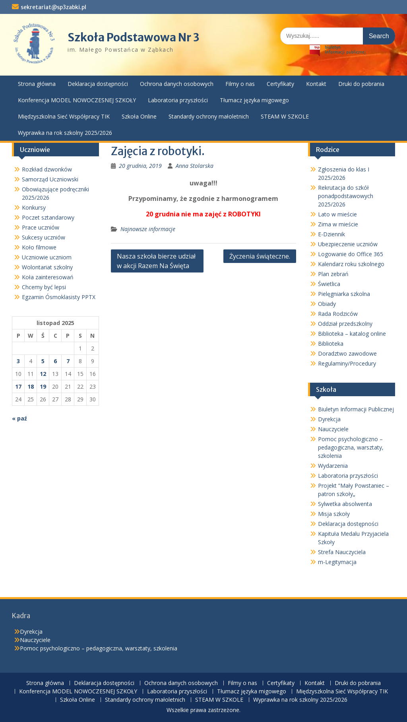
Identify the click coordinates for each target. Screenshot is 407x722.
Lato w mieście (337, 214)
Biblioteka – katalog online (352, 333)
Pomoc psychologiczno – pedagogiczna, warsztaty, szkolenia (351, 447)
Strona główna (37, 84)
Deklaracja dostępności (98, 84)
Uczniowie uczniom (47, 257)
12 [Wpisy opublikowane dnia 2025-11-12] (43, 374)
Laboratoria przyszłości (178, 100)
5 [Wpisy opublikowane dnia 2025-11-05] (43, 361)
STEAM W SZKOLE (285, 116)
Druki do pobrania (361, 84)
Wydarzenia (333, 465)
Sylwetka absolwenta (345, 504)
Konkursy (34, 207)
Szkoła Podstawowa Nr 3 (134, 37)
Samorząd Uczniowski (50, 179)
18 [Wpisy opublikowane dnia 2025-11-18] (30, 386)
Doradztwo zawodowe (347, 353)
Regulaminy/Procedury (347, 363)
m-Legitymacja (337, 562)
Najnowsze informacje (147, 229)
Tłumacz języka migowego (254, 100)
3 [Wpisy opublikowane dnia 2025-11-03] (18, 361)
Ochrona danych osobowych (176, 84)
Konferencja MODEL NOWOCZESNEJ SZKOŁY (77, 100)
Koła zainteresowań (48, 277)
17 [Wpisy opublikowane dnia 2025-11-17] (18, 386)
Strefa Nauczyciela (342, 552)
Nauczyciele (333, 429)
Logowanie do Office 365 (350, 254)
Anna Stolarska (194, 165)
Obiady (327, 303)
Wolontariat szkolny (47, 267)
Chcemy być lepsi (44, 287)
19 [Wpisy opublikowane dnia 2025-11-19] (43, 386)
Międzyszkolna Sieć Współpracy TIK (64, 116)
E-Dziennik (331, 234)
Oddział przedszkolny (345, 323)
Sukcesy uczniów (43, 237)
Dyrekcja (329, 419)
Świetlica (329, 284)
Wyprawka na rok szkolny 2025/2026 (65, 132)
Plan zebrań (333, 274)
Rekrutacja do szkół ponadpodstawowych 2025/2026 (345, 196)
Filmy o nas (240, 84)
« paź (19, 418)
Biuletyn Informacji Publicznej (356, 409)
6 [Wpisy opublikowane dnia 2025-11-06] (55, 361)
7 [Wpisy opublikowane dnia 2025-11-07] (68, 361)
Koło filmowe (39, 247)
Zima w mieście (338, 224)
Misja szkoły (334, 514)
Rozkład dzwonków (47, 169)
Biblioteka (330, 343)
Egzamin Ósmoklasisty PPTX (58, 297)
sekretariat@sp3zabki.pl (53, 7)
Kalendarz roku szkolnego (351, 264)
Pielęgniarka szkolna (344, 294)
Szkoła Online (139, 116)
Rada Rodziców (338, 313)
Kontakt (316, 84)
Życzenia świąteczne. (259, 256)
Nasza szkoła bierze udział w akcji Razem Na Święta (156, 261)
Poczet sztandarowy (48, 217)
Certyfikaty (280, 84)
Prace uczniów (40, 227)
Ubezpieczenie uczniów (348, 244)
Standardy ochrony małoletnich (209, 116)
